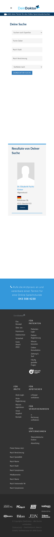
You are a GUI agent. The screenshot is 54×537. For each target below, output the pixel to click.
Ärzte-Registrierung (20, 399)
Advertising (35, 443)
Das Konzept (19, 322)
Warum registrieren (20, 406)
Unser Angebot (19, 412)
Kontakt (18, 417)
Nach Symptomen (17, 470)
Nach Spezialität (16, 457)
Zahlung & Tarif (35, 355)
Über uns (19, 328)
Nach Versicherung (17, 453)
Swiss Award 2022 (18, 344)
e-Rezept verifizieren (35, 396)
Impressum (20, 331)
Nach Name (14, 461)
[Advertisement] (27, 110)
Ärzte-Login (20, 395)
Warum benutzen (34, 342)
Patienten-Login (35, 330)
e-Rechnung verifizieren (35, 417)
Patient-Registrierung (36, 336)
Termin (22, 207)
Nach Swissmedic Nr (18, 483)
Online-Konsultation (35, 348)
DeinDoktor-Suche (22, 73)
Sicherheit (19, 338)
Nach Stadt (14, 466)
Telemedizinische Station (37, 438)
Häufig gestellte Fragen (34, 362)
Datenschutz (20, 335)
